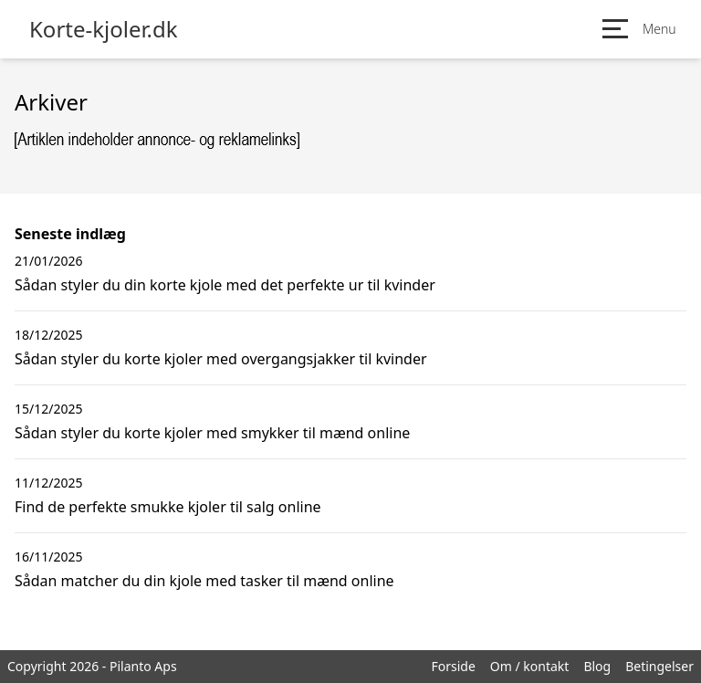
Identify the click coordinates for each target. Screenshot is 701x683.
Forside (453, 666)
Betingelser (659, 666)
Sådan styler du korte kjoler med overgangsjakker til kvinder (221, 359)
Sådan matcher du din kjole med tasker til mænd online (204, 581)
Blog (597, 666)
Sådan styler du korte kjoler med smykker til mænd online (212, 433)
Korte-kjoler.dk (103, 29)
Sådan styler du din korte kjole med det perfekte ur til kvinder (225, 285)
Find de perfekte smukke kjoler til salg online (168, 507)
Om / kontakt (530, 666)
